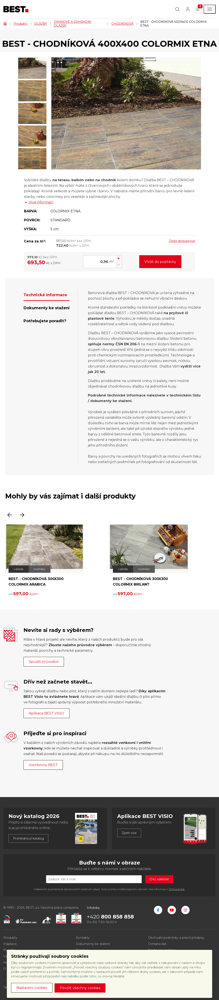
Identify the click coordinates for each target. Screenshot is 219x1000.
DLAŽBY (40, 24)
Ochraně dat (177, 889)
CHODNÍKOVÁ (122, 24)
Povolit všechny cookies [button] (80, 988)
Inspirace (10, 944)
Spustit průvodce (44, 662)
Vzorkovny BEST (43, 765)
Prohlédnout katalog (28, 838)
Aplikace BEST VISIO (46, 713)
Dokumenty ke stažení (93, 944)
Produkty (21, 24)
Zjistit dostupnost (182, 241)
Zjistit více (129, 833)
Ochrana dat (157, 944)
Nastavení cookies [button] (31, 988)
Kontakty (83, 938)
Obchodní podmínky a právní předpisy (176, 938)
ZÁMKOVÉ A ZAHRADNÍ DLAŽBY (72, 24)
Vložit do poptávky (160, 262)
